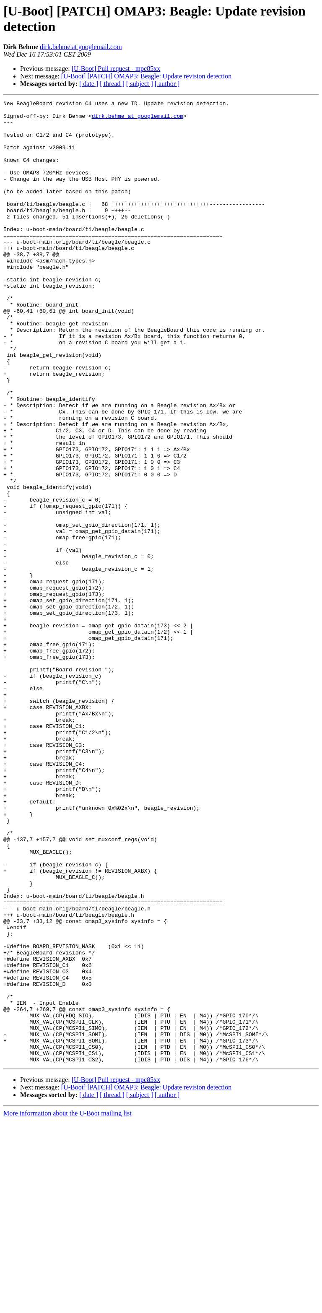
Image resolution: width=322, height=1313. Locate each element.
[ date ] (88, 83)
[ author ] (167, 83)
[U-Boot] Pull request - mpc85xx (116, 68)
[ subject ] (139, 83)
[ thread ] (112, 83)
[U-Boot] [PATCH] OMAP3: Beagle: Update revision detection (146, 76)
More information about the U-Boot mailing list (67, 1305)
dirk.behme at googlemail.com (81, 46)
